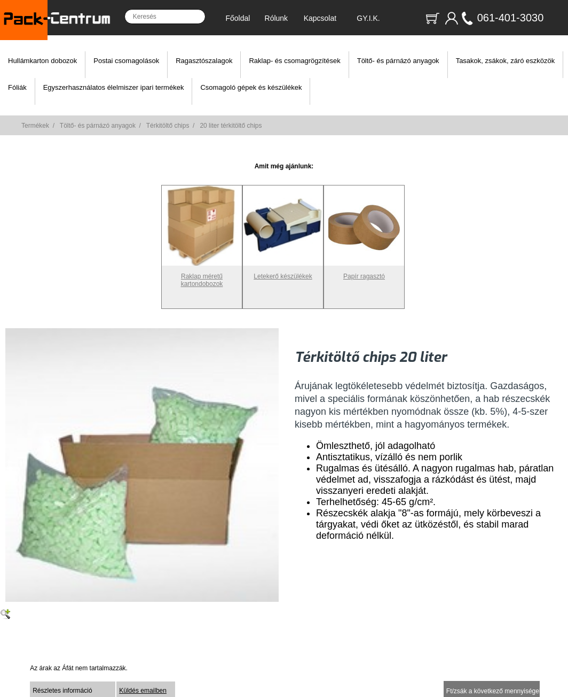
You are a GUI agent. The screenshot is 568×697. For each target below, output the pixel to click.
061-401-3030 (510, 18)
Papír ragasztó (364, 272)
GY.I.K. (368, 18)
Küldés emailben (143, 690)
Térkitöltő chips (168, 125)
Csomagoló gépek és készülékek (251, 87)
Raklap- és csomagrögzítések (294, 61)
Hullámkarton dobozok (42, 61)
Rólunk (276, 18)
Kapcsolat (320, 18)
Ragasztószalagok (204, 61)
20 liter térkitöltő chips (231, 125)
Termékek (35, 125)
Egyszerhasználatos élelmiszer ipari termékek (113, 87)
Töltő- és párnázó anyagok (398, 61)
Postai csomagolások (126, 61)
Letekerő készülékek (283, 272)
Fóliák (17, 87)
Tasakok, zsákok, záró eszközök (505, 61)
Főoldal (237, 18)
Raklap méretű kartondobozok (202, 276)
